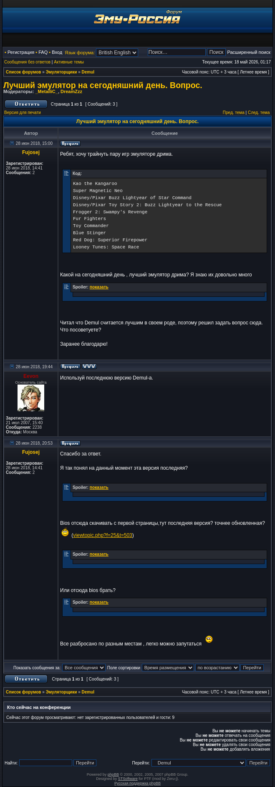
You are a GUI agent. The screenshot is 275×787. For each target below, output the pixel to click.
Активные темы (69, 62)
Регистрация (21, 52)
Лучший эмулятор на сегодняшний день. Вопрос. (102, 85)
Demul (88, 72)
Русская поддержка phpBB (137, 783)
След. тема (259, 112)
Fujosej (31, 152)
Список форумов (23, 72)
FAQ (43, 52)
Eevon (30, 376)
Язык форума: (80, 52)
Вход (57, 52)
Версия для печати (22, 112)
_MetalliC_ (46, 91)
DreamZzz (71, 91)
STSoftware (128, 779)
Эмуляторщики (61, 72)
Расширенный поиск (248, 52)
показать (99, 287)
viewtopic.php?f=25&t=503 (102, 535)
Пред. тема (234, 112)
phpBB (113, 774)
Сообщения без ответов (27, 62)
